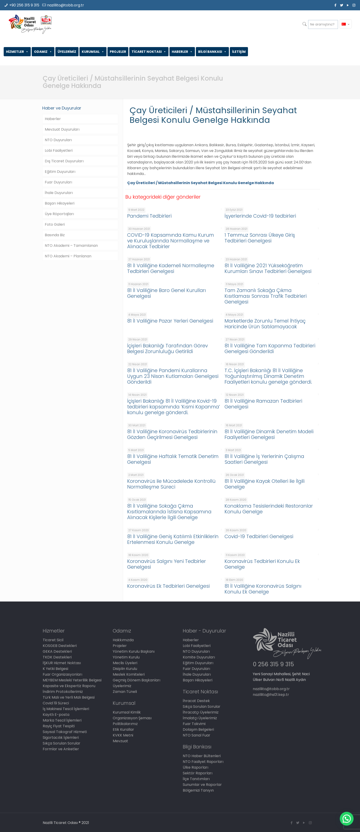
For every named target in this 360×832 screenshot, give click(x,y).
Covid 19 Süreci (56, 703)
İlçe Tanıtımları (196, 778)
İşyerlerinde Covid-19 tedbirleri (260, 216)
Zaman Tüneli (125, 691)
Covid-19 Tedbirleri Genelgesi (259, 536)
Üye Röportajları (59, 213)
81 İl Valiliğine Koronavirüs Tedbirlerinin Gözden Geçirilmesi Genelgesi (172, 434)
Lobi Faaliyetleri (59, 150)
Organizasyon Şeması (132, 718)
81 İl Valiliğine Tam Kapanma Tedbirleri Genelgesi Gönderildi (270, 348)
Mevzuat (120, 741)
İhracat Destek (196, 700)
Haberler (53, 118)
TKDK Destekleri (57, 657)
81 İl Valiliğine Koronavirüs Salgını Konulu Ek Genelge (263, 589)
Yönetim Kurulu (126, 657)
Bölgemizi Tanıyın (198, 790)
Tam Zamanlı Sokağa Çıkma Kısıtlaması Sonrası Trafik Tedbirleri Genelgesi (266, 296)
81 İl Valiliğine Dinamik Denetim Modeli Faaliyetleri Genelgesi (269, 434)
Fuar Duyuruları (58, 182)
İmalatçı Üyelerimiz (200, 718)
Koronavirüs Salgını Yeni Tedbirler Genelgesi (166, 564)
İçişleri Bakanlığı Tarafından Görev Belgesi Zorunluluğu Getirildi (167, 348)
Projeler (120, 645)
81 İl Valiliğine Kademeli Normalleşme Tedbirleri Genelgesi (170, 268)
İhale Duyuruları (59, 192)
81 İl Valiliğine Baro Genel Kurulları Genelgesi (166, 293)
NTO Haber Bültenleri (202, 756)
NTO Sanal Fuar (196, 735)
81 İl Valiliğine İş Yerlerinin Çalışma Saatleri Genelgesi (264, 459)
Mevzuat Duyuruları (62, 129)
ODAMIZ (43, 51)
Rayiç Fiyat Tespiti (59, 726)
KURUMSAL (93, 51)
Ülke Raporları (195, 767)
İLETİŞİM (239, 51)
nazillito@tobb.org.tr (65, 5)
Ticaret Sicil (53, 640)
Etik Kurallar (123, 729)
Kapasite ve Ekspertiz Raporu (69, 686)
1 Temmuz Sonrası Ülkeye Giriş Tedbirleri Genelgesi (260, 238)
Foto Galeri (55, 224)
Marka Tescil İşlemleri (62, 720)
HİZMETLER (17, 51)
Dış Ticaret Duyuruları (64, 161)
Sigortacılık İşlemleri (61, 737)
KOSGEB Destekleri (60, 645)
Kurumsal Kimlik (127, 712)
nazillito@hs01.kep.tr (271, 694)
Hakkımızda (123, 640)
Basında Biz (55, 235)
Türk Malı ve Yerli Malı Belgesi (69, 697)
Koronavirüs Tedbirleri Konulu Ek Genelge (262, 564)
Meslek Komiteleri (129, 674)
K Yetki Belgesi (55, 668)
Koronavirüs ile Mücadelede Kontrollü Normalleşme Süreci (171, 484)
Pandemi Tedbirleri (149, 216)
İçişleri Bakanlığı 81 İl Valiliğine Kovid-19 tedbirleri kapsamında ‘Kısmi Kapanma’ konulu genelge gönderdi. (173, 407)
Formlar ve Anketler (61, 749)
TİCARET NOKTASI (149, 51)
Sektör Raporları (197, 773)
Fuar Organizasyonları (62, 674)
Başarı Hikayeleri (59, 203)
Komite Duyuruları (199, 657)
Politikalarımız (125, 723)
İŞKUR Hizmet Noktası (62, 663)
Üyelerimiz (122, 686)
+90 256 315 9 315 (24, 5)
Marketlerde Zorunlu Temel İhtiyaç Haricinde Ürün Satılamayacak (265, 324)
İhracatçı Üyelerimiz (201, 712)
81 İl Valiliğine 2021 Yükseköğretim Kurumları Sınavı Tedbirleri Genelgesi (268, 268)
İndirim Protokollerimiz (63, 691)
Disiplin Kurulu (125, 668)
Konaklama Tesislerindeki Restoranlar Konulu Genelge (269, 509)
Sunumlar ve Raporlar (202, 784)
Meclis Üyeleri (125, 663)
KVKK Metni (123, 735)
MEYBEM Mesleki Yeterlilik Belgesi (72, 680)
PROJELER (118, 51)
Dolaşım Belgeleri (198, 729)
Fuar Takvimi (194, 723)
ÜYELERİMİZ (67, 51)
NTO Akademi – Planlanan (68, 256)
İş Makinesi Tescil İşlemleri (66, 708)
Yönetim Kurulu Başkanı (134, 651)
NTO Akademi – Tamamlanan (71, 245)
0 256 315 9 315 (273, 664)
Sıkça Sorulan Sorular (61, 743)
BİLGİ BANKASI (212, 51)
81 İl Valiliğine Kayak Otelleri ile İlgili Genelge (264, 484)
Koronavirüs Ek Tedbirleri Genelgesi (168, 586)
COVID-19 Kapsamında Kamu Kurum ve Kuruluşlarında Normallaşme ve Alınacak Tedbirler (170, 241)
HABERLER (182, 51)
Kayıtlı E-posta (56, 714)
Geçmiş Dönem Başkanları (136, 680)
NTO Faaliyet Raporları (203, 761)
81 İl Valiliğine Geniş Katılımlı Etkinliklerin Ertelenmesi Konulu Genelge (173, 539)
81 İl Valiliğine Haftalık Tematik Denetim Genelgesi (173, 459)
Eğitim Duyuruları (60, 171)
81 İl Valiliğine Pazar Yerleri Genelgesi (170, 321)
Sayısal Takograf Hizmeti (65, 731)
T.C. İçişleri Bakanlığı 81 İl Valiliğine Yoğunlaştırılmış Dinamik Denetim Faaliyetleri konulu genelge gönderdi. (268, 376)
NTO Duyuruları (58, 140)
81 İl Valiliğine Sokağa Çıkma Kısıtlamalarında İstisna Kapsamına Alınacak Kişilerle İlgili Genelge (169, 512)
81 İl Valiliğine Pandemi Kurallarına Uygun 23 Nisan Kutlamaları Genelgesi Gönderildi (172, 376)
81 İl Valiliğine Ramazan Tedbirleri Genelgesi (263, 404)
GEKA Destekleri (57, 651)
